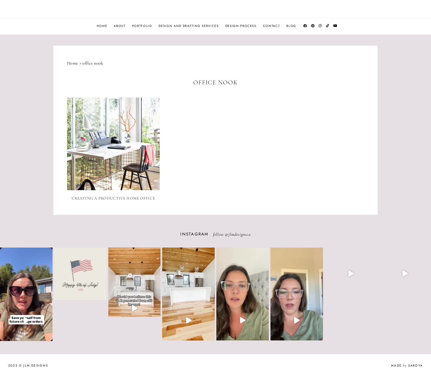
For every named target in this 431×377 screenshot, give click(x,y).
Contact (271, 26)
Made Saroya (407, 365)
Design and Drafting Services (189, 26)
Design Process (240, 26)
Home (102, 26)
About (119, 26)
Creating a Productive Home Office (113, 198)
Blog (291, 26)
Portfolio (142, 26)
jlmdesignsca (239, 234)
